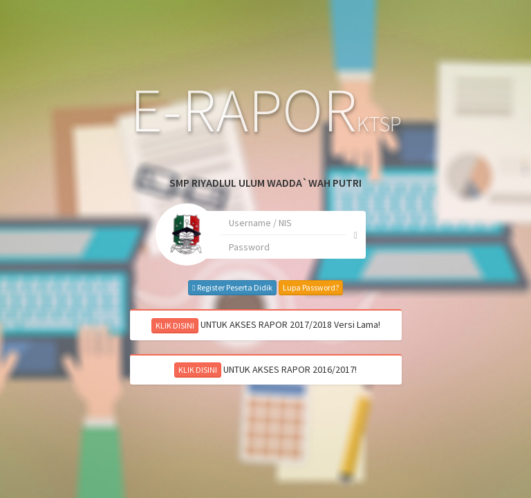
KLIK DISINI (139, 325)
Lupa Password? (276, 288)
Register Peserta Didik (197, 288)
